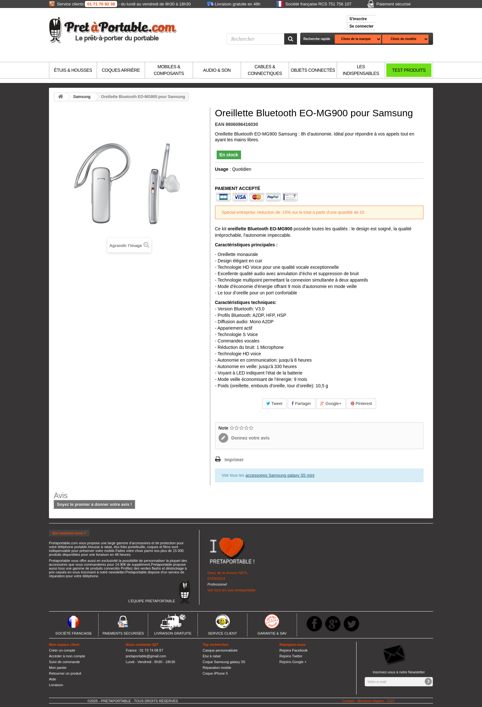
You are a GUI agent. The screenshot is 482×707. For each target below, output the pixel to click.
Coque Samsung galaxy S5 (224, 662)
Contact (348, 701)
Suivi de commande (64, 662)
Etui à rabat (212, 656)
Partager (301, 403)
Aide (52, 679)
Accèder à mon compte (67, 656)
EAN (220, 124)
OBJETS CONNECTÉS (313, 70)
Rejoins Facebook (293, 650)
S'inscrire (358, 19)
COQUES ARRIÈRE (121, 70)
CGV (391, 701)
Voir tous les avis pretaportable (231, 590)
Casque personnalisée (220, 650)
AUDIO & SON (216, 70)
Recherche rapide (316, 39)
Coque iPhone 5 (215, 673)
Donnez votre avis (250, 437)
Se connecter (361, 26)
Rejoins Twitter (290, 656)
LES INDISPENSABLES (361, 70)
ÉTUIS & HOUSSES (73, 70)
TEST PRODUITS (409, 70)
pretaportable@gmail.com (146, 656)
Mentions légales (370, 701)
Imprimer (234, 459)
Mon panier (58, 668)
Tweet (274, 403)
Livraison (56, 685)
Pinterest (361, 403)
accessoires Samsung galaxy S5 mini (279, 475)
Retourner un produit (65, 673)
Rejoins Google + (293, 662)
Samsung (82, 97)
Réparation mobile (217, 668)
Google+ (330, 403)
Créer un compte (62, 650)
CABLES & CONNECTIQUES (265, 70)
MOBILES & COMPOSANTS (169, 70)
